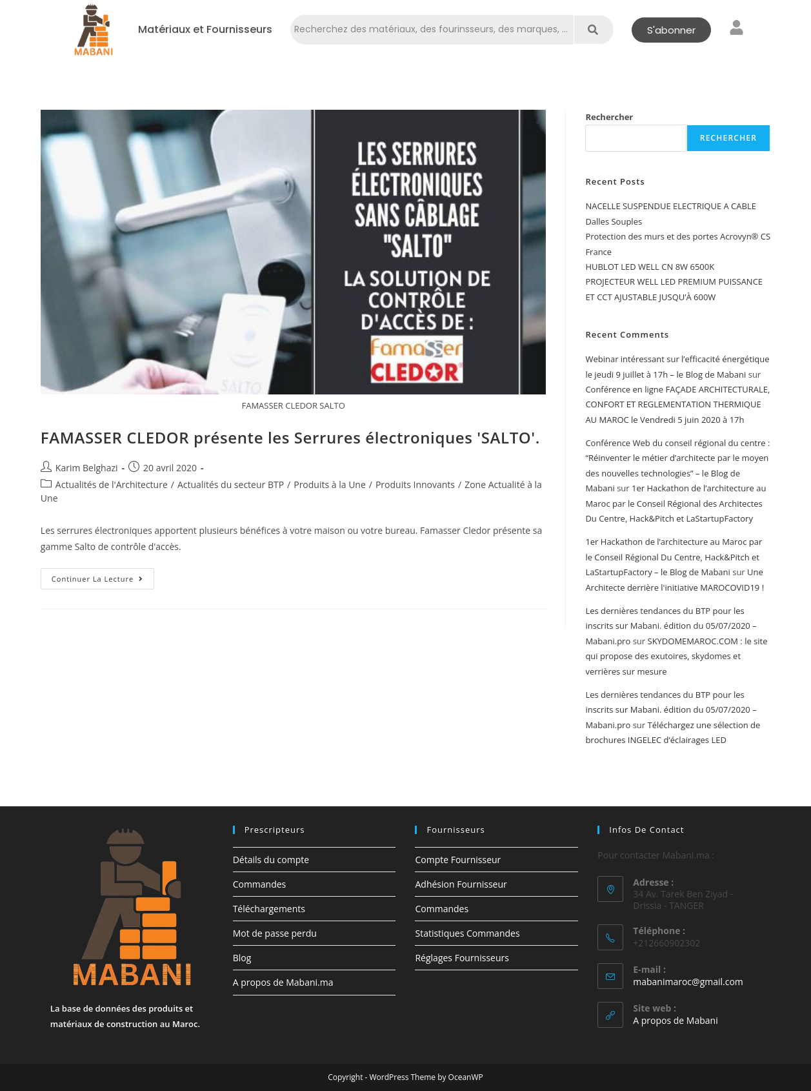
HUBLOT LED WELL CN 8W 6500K (649, 266)
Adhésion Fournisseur (460, 884)
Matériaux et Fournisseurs (205, 30)
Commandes (259, 884)
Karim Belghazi (86, 468)
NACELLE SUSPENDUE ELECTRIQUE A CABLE (670, 206)
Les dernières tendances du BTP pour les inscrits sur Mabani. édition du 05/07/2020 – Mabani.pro (670, 626)
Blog (242, 958)
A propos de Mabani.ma (283, 982)
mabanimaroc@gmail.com (688, 981)
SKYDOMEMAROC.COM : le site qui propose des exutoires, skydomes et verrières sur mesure (676, 656)
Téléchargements (269, 908)
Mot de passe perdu (275, 933)
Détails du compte (271, 859)
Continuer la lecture (103, 576)
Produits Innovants (415, 484)
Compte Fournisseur (458, 859)
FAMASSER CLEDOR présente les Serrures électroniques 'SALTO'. (290, 437)
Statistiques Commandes (467, 933)
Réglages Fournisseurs (461, 958)
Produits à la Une (330, 484)
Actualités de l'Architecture (111, 484)
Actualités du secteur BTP (230, 484)
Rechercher (609, 117)
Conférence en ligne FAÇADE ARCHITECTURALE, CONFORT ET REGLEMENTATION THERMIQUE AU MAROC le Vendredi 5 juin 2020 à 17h (677, 404)
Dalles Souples (613, 221)
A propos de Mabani (675, 1020)
